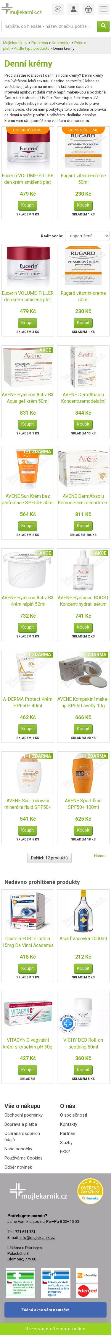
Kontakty (68, 1124)
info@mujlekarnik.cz (37, 1237)
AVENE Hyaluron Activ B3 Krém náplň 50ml (28, 601)
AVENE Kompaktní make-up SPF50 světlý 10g (83, 702)
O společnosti (73, 1115)
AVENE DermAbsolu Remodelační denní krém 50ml (83, 500)
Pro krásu (39, 43)
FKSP (65, 1151)
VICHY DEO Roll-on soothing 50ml (83, 1043)
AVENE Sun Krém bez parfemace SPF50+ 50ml (28, 499)
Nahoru (100, 856)
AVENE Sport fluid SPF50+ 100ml (83, 804)
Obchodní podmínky (23, 1115)
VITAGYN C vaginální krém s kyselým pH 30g (27, 1043)
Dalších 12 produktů (49, 858)
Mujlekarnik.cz (15, 43)
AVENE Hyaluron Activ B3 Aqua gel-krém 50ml (28, 398)
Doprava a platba (20, 1124)
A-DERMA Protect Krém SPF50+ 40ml (27, 702)
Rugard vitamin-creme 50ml (83, 179)
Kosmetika (61, 43)
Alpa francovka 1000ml (83, 938)
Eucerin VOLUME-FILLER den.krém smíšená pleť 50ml (28, 179)
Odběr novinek (18, 1167)
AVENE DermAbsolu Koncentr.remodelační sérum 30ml (83, 398)
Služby (66, 1142)
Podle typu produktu (31, 48)
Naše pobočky (18, 1149)
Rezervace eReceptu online (55, 1328)
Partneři (67, 1133)
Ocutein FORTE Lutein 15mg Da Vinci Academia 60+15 (28, 942)
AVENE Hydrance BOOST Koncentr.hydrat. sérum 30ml (83, 601)
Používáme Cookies (23, 1158)
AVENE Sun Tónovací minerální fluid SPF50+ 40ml (27, 804)
